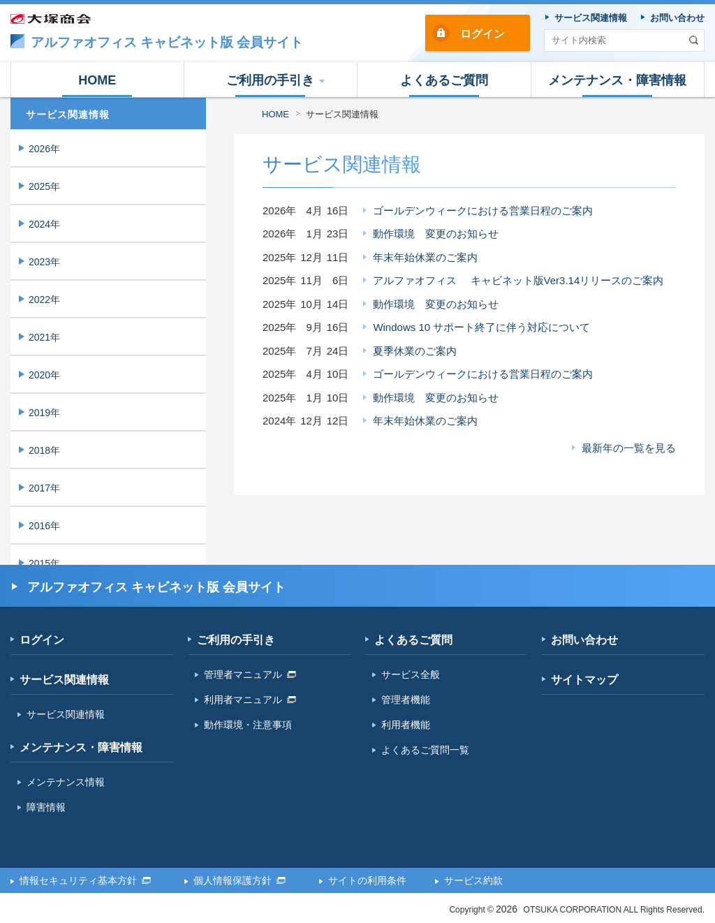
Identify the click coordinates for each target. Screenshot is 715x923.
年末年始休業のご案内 (425, 257)
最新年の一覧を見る (629, 448)
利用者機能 (405, 724)
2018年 (44, 450)
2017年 (44, 488)
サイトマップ (584, 680)
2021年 (44, 337)
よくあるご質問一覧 (425, 749)
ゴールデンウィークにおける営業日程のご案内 (483, 210)
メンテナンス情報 (66, 782)
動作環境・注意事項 (248, 724)
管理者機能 (405, 699)
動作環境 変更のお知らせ (436, 233)
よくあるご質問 (413, 640)
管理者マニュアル (250, 674)
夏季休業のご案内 (415, 351)
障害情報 (46, 807)
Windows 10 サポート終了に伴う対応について (481, 327)
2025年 (44, 186)
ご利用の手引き (236, 640)
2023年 (44, 261)
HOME (275, 114)
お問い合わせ (584, 640)
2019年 (44, 412)
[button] (271, 79)
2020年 (44, 375)
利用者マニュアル (250, 699)
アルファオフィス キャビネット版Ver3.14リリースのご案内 (518, 280)
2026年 (44, 148)
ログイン (482, 34)
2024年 (44, 224)
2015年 (44, 563)
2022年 (44, 299)
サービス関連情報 (342, 114)
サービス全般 (410, 674)
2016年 (44, 525)
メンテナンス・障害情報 (81, 747)
